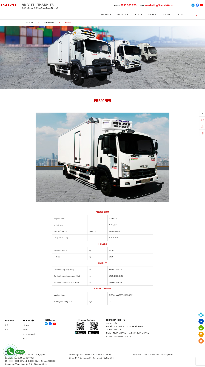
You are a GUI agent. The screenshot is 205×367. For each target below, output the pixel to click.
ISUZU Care (166, 15)
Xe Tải (7, 330)
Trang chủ (29, 22)
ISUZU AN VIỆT (28, 321)
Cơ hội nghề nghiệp (29, 334)
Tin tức (180, 15)
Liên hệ (25, 338)
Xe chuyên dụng (49, 22)
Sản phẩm (9, 321)
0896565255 (118, 330)
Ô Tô (6, 325)
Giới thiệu (26, 325)
